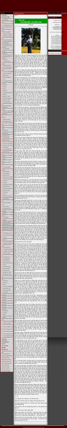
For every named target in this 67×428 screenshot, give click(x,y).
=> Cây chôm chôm (5, 137)
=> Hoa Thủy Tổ (5, 280)
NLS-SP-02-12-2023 (5, 357)
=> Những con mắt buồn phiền (7, 111)
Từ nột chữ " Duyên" (6, 367)
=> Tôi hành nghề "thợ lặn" (7, 44)
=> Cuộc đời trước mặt (6, 61)
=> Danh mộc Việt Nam (6, 253)
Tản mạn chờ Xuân (5, 365)
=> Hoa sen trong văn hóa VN (7, 235)
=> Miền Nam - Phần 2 (6, 96)
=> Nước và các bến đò (6, 32)
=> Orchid (3, 314)
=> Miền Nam (4, 94)
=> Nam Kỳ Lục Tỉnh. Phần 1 (7, 141)
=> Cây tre (4, 117)
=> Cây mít (4, 194)
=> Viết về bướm (5, 292)
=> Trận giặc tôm (5, 310)
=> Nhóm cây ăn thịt (5, 175)
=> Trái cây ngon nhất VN (6, 80)
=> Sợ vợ (3, 79)
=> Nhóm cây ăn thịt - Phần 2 (7, 177)
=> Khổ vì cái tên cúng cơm (7, 67)
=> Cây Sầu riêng (5, 147)
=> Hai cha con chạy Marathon (7, 71)
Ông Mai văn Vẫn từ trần (6, 361)
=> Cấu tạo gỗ (4, 59)
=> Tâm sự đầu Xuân (6, 261)
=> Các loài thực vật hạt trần (7, 188)
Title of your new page (6, 370)
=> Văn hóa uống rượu (6, 247)
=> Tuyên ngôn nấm (5, 171)
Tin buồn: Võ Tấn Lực (6, 369)
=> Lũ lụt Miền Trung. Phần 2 (7, 251)
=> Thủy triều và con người (7, 35)
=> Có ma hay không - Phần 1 (7, 333)
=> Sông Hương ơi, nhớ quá (7, 184)
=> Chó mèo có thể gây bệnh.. (7, 286)
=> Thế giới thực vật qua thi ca (7, 243)
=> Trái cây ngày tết (5, 173)
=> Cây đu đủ (4, 90)
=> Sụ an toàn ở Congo (6, 102)
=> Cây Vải (4, 88)
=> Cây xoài (4, 86)
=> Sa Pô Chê (4, 180)
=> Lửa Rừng (4, 312)
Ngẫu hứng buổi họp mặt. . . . (7, 363)
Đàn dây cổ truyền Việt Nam (7, 355)
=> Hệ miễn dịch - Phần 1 (6, 272)
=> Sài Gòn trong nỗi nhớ (6, 149)
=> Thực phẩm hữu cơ (6, 257)
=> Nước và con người (6, 202)
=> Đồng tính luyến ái (6, 259)
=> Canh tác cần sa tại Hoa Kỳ (7, 23)
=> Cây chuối (4, 85)
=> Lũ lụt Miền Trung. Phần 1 (7, 249)
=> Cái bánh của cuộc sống (7, 178)
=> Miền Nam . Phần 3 (6, 100)
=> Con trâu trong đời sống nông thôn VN (7, 113)
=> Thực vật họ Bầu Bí (6, 167)
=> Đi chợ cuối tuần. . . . (6, 270)
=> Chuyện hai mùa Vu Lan (7, 195)
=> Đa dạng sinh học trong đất (7, 321)
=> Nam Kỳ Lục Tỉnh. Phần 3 (7, 145)
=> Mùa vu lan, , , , (5, 282)
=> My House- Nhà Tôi (6, 268)
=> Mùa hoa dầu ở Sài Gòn (7, 121)
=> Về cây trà (4, 182)
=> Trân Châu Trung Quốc (7, 73)
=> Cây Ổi (3, 284)
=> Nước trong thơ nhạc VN (7, 92)
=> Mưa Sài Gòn (5, 130)
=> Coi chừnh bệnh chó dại (7, 25)
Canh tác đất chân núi (6, 353)
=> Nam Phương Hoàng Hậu (7, 241)
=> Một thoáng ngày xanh (6, 77)
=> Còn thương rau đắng (6, 290)
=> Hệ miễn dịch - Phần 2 (6, 274)
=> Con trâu (4, 264)
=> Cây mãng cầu (5, 217)
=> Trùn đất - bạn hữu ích (6, 323)
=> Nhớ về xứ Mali (5, 206)
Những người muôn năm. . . (7, 359)
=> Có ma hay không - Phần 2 (7, 335)
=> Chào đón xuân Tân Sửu (7, 262)
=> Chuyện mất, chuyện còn (7, 33)
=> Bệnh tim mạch (5, 75)
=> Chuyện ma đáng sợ (6, 119)
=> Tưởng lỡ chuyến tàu (6, 65)
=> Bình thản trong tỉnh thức (7, 55)
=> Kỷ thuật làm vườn (6, 186)
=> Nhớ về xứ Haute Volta (6, 98)
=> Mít (3, 204)
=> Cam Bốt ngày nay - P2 (7, 233)
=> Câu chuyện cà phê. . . (6, 266)
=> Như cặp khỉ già (5, 48)
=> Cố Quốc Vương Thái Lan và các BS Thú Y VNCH (7, 222)
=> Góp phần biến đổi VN (6, 208)
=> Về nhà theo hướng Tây (7, 40)
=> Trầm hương (5, 192)
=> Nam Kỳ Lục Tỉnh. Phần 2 (7, 143)
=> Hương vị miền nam (6, 288)
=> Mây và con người (6, 190)
